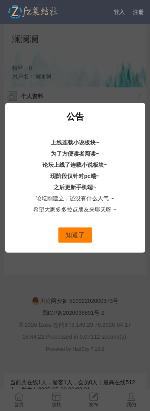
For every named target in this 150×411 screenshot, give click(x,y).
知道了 (75, 234)
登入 (119, 12)
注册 (138, 12)
